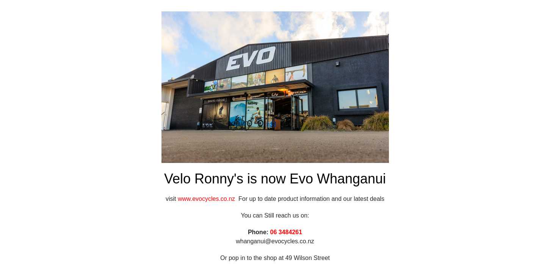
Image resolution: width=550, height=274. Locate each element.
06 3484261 (286, 232)
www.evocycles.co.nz (208, 199)
